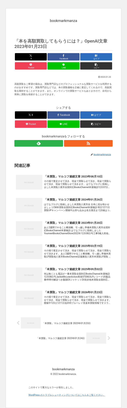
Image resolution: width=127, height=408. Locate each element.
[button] (96, 66)
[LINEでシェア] (63, 66)
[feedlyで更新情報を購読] (38, 143)
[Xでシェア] (31, 57)
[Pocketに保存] (31, 66)
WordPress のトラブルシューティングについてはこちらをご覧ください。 (66, 395)
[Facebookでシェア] (63, 57)
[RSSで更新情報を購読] (88, 143)
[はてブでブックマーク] (96, 57)
